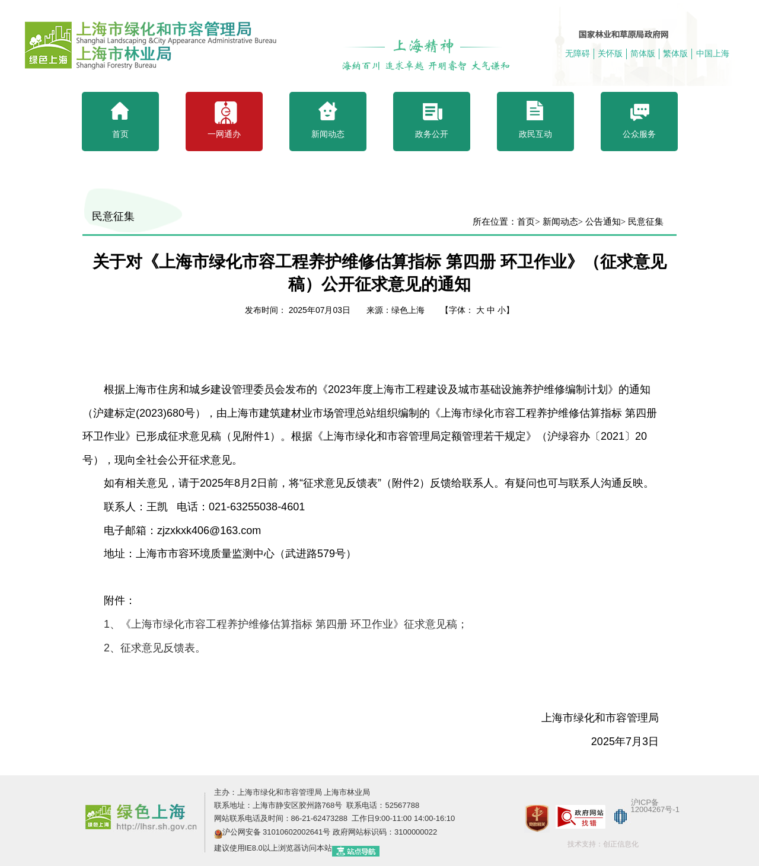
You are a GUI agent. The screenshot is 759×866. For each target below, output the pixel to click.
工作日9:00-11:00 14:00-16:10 (402, 818)
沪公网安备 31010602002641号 (276, 831)
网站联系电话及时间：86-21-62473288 (282, 818)
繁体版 (675, 53)
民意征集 (113, 216)
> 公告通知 (599, 221)
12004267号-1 (655, 809)
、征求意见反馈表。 (156, 648)
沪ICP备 (645, 802)
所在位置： (495, 221)
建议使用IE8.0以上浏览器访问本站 (273, 847)
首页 (526, 221)
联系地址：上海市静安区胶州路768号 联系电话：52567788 (317, 805)
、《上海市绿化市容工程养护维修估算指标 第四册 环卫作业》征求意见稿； (286, 624)
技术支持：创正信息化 (603, 844)
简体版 (642, 53)
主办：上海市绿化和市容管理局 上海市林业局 (292, 792)
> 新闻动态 (556, 221)
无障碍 (577, 53)
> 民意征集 (642, 221)
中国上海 (712, 53)
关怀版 (610, 53)
